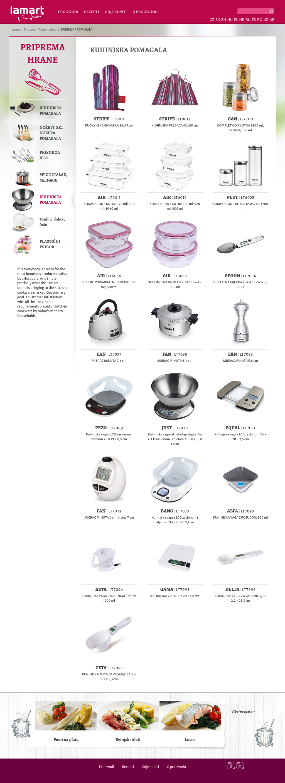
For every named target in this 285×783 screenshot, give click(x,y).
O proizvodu (145, 11)
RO (259, 19)
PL (236, 19)
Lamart (27, 14)
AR (271, 19)
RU (247, 19)
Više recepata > (243, 711)
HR (241, 19)
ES (254, 19)
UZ (266, 19)
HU (230, 19)
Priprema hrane (49, 29)
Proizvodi (68, 11)
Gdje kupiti (116, 11)
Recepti (91, 11)
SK (217, 19)
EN (223, 19)
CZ (212, 19)
